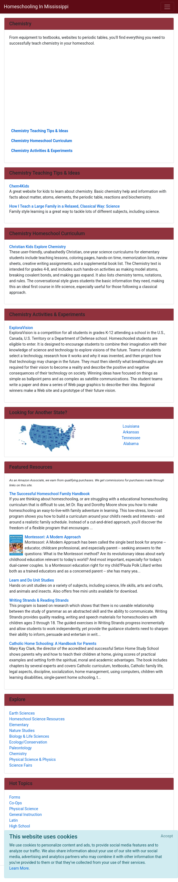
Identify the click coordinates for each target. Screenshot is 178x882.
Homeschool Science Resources (37, 719)
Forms (14, 797)
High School (19, 826)
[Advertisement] (89, 86)
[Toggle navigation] (167, 7)
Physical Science (23, 809)
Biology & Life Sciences (29, 736)
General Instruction (25, 814)
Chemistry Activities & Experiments (42, 150)
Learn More (19, 868)
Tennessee (131, 438)
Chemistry (18, 753)
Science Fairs (20, 765)
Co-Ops (15, 803)
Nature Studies (22, 730)
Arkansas (131, 432)
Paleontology (20, 748)
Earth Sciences (22, 713)
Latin (13, 820)
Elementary (19, 725)
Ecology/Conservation (28, 742)
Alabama (131, 443)
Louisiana (131, 426)
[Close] (167, 836)
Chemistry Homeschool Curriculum (41, 141)
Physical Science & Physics (32, 759)
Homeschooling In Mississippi (36, 6)
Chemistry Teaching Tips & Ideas (39, 131)
